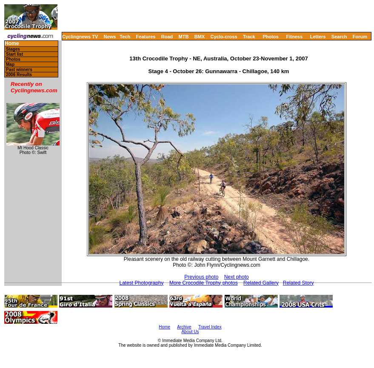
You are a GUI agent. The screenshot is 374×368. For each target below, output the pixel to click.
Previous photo (201, 277)
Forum (360, 36)
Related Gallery (261, 283)
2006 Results (19, 74)
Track (249, 36)
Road (167, 36)
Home (12, 43)
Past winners (19, 69)
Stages (13, 49)
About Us (190, 331)
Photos (270, 36)
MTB (184, 36)
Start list (14, 54)
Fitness (294, 36)
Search (339, 36)
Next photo (236, 277)
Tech (125, 36)
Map (10, 64)
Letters (318, 36)
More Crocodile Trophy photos (203, 283)
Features (146, 36)
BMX (199, 36)
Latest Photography (142, 283)
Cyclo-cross (224, 36)
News (110, 36)
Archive (184, 327)
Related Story (298, 283)
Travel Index (210, 327)
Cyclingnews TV (80, 36)
